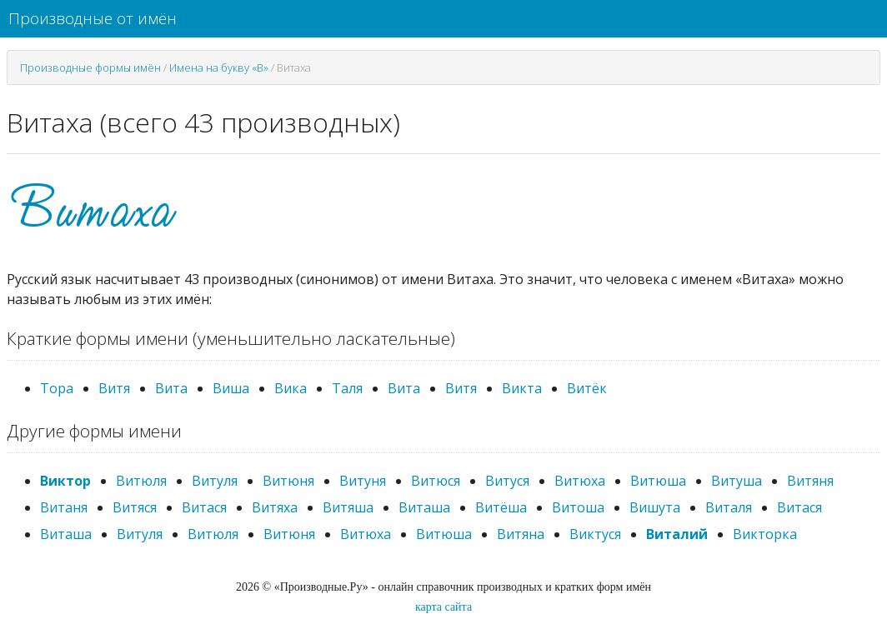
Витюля (141, 481)
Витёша (501, 507)
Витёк (587, 388)
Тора (56, 388)
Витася (204, 507)
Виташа (424, 507)
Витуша (736, 481)
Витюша (658, 481)
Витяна (520, 534)
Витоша (578, 507)
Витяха (275, 507)
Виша (231, 388)
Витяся (135, 507)
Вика (290, 388)
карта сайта (443, 607)
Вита (171, 388)
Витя (114, 388)
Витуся (507, 481)
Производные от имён (92, 18)
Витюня (288, 481)
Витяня (810, 481)
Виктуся (595, 534)
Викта (522, 388)
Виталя (728, 507)
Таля (347, 388)
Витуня (362, 481)
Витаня (64, 507)
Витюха (579, 481)
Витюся (435, 481)
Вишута (654, 507)
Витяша (348, 507)
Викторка (765, 534)
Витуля (215, 481)
